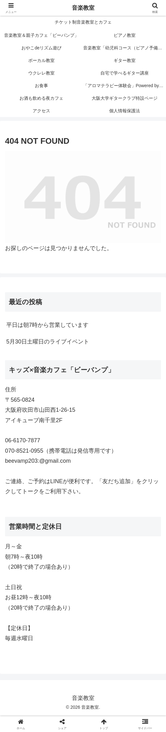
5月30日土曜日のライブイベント (47, 341)
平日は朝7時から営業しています (47, 325)
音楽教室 (83, 8)
